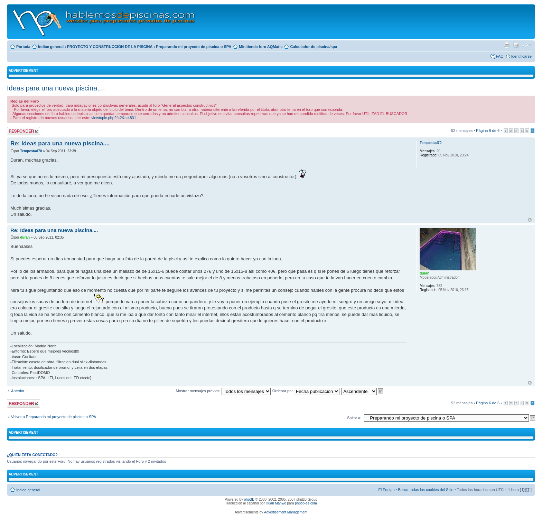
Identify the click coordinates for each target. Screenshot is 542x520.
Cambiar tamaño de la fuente (527, 45)
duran (25, 237)
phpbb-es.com (306, 503)
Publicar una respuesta (23, 131)
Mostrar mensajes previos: (223, 391)
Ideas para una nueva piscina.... (56, 88)
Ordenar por (305, 391)
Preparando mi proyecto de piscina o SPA (193, 47)
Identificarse (521, 56)
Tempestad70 (31, 151)
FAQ (500, 56)
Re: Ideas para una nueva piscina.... (60, 143)
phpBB (249, 499)
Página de (487, 130)
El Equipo (386, 490)
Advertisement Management (285, 512)
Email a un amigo (516, 45)
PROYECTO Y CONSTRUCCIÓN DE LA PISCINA (110, 47)
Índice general (51, 47)
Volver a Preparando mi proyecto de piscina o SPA (53, 417)
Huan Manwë (276, 503)
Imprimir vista (507, 45)
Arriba (530, 220)
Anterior (18, 391)
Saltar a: (354, 418)
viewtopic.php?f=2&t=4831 (113, 118)
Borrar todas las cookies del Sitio (425, 490)
